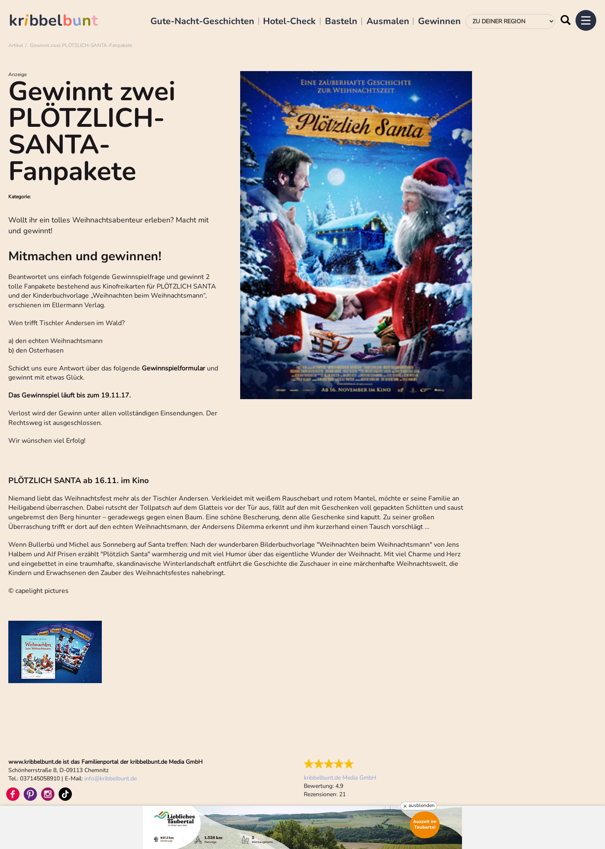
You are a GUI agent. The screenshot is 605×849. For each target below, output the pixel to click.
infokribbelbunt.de (110, 778)
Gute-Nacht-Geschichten (202, 21)
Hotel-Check (289, 21)
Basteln (341, 21)
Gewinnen (439, 21)
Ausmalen (387, 21)
